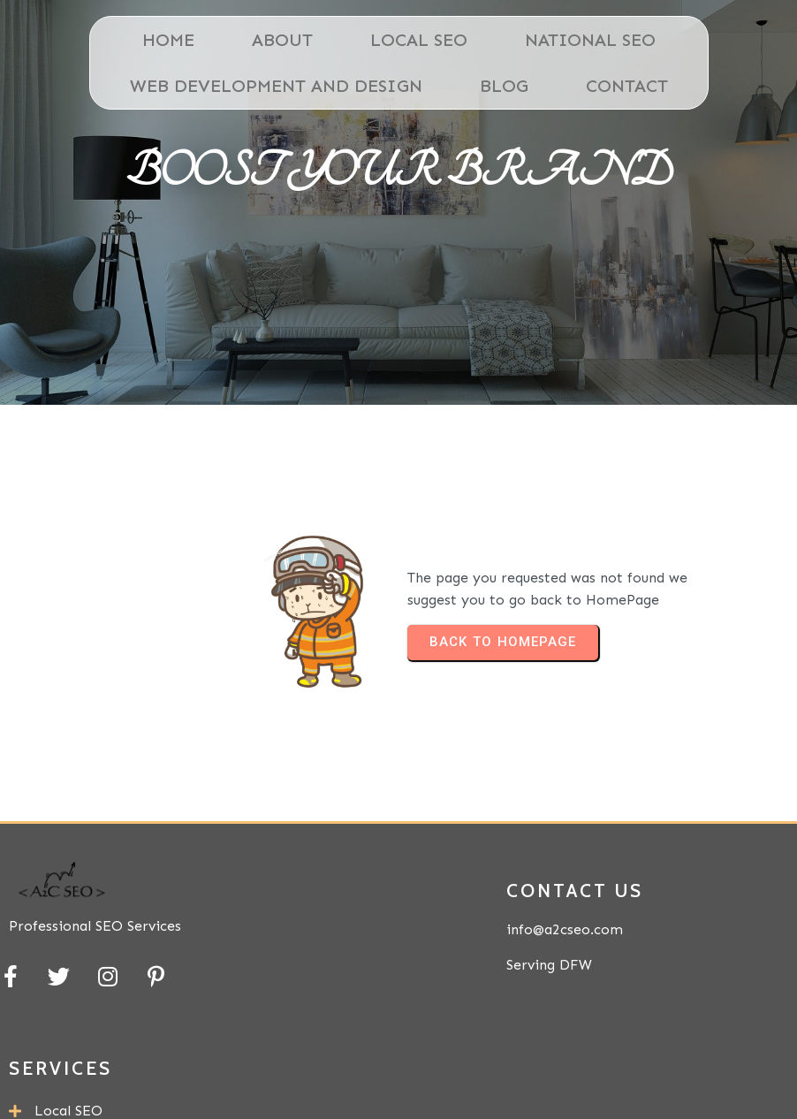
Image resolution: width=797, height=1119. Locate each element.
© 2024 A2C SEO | (542, 1078)
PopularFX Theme (703, 1078)
